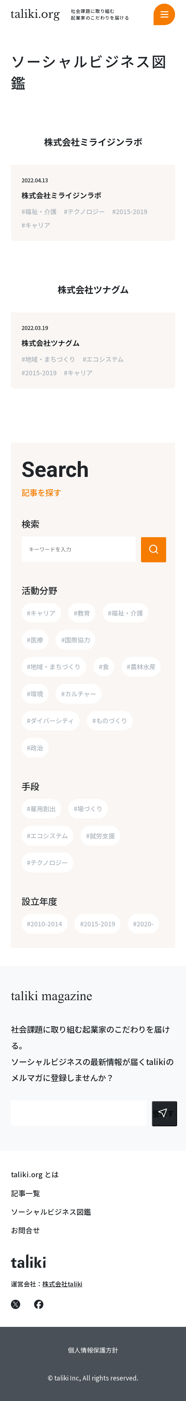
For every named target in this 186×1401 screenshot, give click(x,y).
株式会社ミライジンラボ (62, 195)
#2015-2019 (129, 211)
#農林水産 (141, 666)
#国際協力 (75, 639)
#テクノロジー (84, 211)
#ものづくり (109, 720)
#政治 (35, 747)
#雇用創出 (41, 808)
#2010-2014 (44, 923)
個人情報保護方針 (93, 1349)
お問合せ (25, 1230)
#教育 (82, 612)
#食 (104, 666)
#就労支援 (100, 835)
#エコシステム (103, 358)
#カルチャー (78, 693)
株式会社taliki (62, 1283)
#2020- (143, 923)
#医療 (35, 639)
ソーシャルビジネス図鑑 (51, 1211)
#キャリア (36, 224)
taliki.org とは (35, 1174)
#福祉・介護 (39, 211)
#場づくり (88, 808)
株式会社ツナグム (51, 343)
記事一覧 (25, 1193)
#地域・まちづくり (48, 358)
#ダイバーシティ (50, 720)
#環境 (35, 693)
